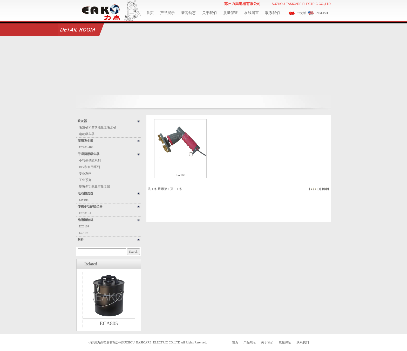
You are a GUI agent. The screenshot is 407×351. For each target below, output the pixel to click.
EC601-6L (85, 213)
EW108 (84, 200)
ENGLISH (321, 13)
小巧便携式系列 (90, 160)
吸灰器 (82, 121)
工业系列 (85, 180)
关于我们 (209, 13)
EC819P (84, 233)
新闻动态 (188, 13)
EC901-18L (86, 147)
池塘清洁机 (85, 220)
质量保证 (230, 13)
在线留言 (251, 13)
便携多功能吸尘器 (90, 206)
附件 (81, 239)
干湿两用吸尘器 (88, 154)
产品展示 (167, 13)
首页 (150, 13)
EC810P (84, 226)
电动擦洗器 (85, 193)
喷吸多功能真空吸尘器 (94, 186)
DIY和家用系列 (89, 167)
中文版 (301, 13)
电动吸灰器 (86, 134)
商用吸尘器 (85, 141)
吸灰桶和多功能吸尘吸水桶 (97, 127)
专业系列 (85, 173)
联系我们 (272, 13)
